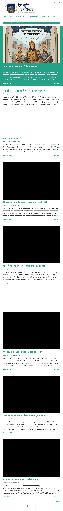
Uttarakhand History (33, 16)
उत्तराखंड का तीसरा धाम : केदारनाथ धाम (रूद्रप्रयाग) (24, 415)
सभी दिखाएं (57, 23)
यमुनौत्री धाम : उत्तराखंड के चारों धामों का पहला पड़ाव (24, 90)
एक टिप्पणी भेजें (9, 83)
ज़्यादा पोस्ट (58, 501)
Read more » (57, 83)
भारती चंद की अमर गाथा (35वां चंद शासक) (20, 66)
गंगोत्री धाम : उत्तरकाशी (12, 138)
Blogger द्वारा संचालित (31, 506)
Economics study (45, 16)
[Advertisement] (31, 123)
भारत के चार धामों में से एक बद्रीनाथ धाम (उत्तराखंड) (24, 265)
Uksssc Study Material (8, 16)
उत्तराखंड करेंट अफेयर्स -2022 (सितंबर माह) (21, 479)
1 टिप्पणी (8, 496)
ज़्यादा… (54, 16)
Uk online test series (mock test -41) (23, 351)
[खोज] (54, 2)
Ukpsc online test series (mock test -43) (25, 201)
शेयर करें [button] (4, 83)
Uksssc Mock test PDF (21, 16)
